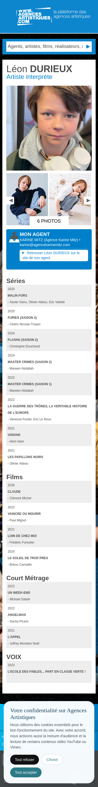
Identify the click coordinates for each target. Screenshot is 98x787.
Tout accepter (26, 772)
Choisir (52, 760)
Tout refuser (24, 760)
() (61, 240)
